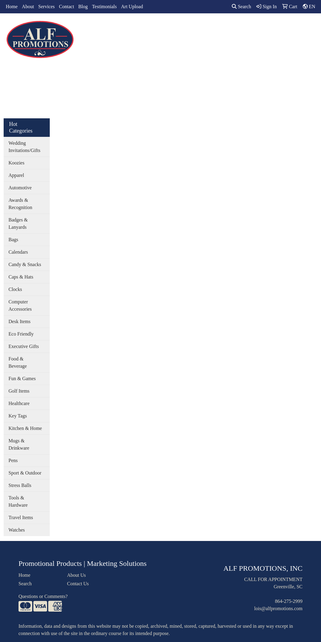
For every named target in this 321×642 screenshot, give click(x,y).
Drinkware (169, 26)
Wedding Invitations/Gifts (24, 146)
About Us (76, 575)
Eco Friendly (21, 333)
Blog (83, 6)
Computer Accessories (20, 305)
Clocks (15, 289)
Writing (254, 26)
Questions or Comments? (43, 596)
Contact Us (78, 583)
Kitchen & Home (25, 428)
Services (46, 6)
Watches (16, 529)
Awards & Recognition (20, 204)
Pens (13, 460)
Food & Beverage (17, 362)
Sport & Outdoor (24, 472)
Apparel (122, 26)
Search (241, 6)
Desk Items (19, 321)
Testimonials (104, 6)
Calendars (18, 252)
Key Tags (17, 415)
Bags (144, 26)
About (28, 6)
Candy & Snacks (24, 264)
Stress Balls (19, 485)
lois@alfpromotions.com (278, 608)
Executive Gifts (23, 346)
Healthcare (18, 403)
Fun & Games (22, 378)
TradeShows (224, 26)
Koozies (16, 162)
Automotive (20, 187)
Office (196, 26)
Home (12, 6)
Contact (66, 6)
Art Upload (132, 6)
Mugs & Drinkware (18, 444)
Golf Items (18, 391)
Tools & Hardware (18, 501)
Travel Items (20, 517)
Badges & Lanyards (18, 223)
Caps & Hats (20, 276)
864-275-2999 (288, 601)
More (277, 26)
